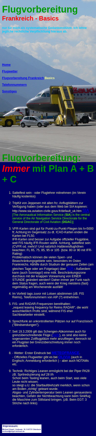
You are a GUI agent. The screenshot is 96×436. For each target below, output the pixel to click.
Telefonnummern (14, 85)
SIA (85, 210)
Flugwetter (10, 71)
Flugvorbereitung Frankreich (23, 78)
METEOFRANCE (65, 353)
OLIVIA (64, 357)
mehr (55, 335)
